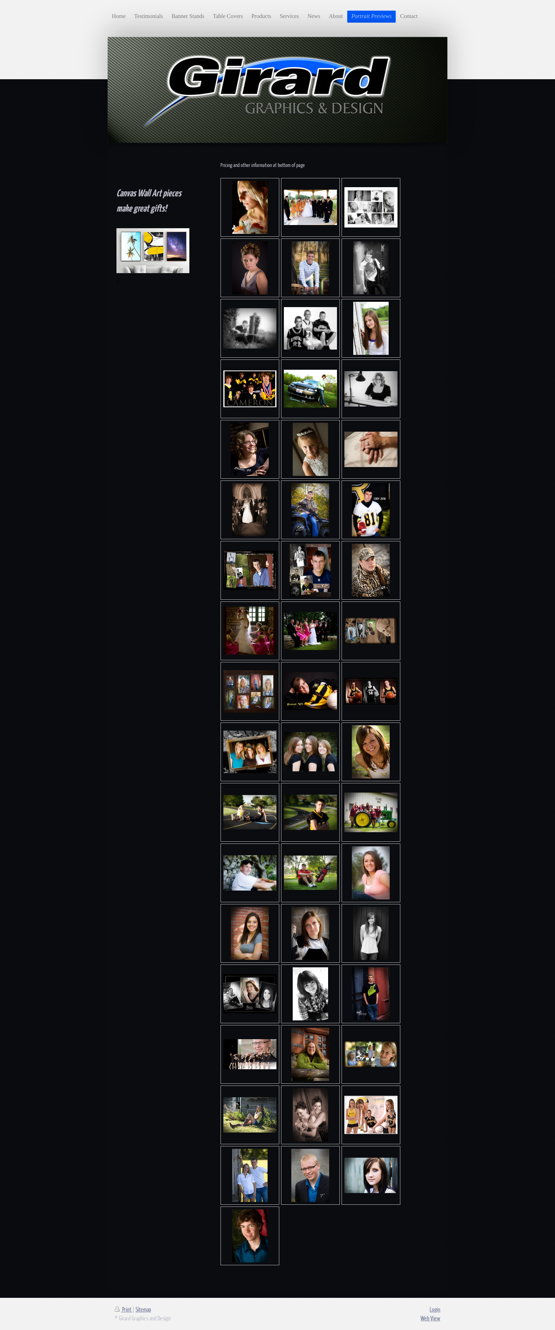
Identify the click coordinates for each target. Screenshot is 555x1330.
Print (123, 1309)
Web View (430, 1318)
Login (435, 1309)
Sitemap (143, 1309)
